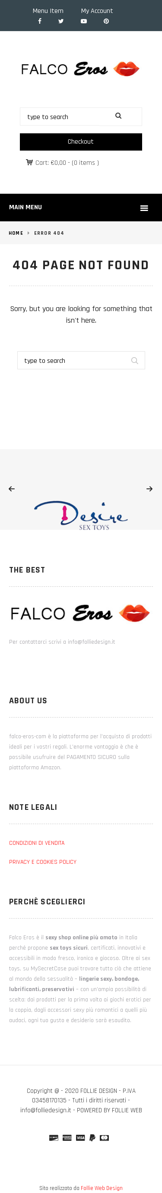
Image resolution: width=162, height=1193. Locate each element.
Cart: (50, 162)
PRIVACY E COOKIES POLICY (42, 862)
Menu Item (48, 11)
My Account (97, 11)
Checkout (81, 141)
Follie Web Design (102, 1188)
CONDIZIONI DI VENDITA (36, 843)
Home (16, 233)
